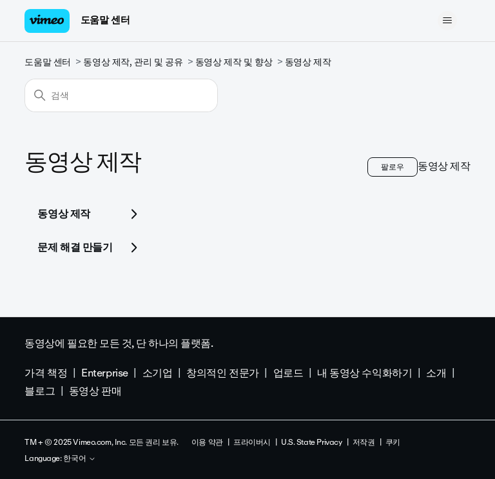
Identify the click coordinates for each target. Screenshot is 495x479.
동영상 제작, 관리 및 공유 (132, 62)
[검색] (121, 95)
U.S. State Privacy (311, 442)
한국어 (79, 459)
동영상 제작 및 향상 (233, 62)
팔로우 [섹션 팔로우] (392, 167)
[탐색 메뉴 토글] (448, 20)
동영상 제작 (308, 62)
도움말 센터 (105, 20)
